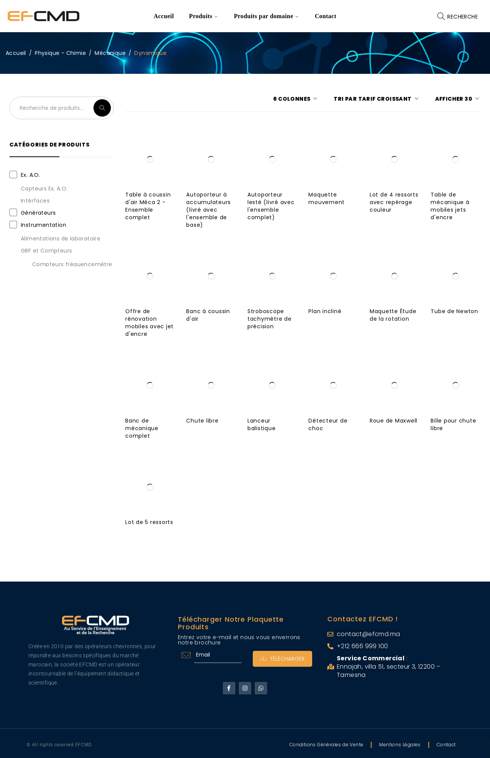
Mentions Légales (399, 744)
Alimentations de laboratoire (60, 238)
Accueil (16, 53)
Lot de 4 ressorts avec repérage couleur (394, 202)
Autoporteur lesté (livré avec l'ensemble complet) (271, 206)
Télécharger (282, 659)
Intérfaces (35, 200)
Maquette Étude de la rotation (393, 315)
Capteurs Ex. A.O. (44, 188)
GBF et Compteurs (46, 250)
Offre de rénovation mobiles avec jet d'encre (149, 322)
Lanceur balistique (261, 424)
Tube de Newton (454, 311)
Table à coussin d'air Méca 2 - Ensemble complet (148, 206)
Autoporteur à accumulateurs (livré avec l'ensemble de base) (208, 210)
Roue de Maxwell (393, 420)
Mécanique (110, 53)
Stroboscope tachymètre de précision (269, 318)
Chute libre (202, 420)
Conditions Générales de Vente (326, 744)
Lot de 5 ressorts (149, 522)
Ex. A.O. (30, 175)
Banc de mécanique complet (142, 428)
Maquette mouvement (326, 198)
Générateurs (38, 213)
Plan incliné (324, 311)
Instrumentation (43, 225)
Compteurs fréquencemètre (72, 264)
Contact (446, 744)
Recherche (102, 108)
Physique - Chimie (60, 53)
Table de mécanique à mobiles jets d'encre (450, 206)
